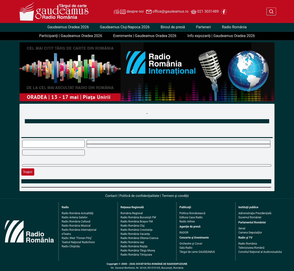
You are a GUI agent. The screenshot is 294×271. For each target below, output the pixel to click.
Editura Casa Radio (191, 217)
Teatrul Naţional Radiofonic (78, 242)
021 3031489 (205, 11)
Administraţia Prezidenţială (254, 213)
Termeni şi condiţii (175, 196)
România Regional (132, 213)
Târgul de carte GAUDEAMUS (197, 252)
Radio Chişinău (71, 246)
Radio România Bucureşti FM (138, 217)
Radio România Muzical (76, 225)
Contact (111, 196)
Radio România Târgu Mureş (138, 250)
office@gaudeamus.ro (167, 11)
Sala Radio (185, 247)
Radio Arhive (187, 221)
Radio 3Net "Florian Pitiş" (77, 238)
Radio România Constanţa (137, 229)
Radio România (234, 27)
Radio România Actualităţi (77, 213)
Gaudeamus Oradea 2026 (68, 27)
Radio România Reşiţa (134, 246)
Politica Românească (192, 213)
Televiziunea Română (251, 247)
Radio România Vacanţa (135, 234)
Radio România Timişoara (136, 254)
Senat (242, 228)
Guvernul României (249, 217)
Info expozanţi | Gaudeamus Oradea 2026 (221, 36)
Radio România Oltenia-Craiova (139, 238)
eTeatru (66, 234)
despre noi (129, 11)
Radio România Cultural (76, 221)
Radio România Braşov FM (137, 221)
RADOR (183, 232)
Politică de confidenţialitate (139, 196)
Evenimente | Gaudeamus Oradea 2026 (144, 36)
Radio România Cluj (132, 225)
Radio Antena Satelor (74, 217)
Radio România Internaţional (79, 229)
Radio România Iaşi (132, 242)
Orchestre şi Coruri (190, 243)
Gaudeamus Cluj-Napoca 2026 (125, 27)
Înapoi (27, 172)
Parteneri (203, 27)
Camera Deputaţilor (250, 232)
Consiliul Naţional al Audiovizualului (260, 252)
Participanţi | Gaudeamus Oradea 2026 (70, 36)
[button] (132, 71)
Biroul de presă (173, 27)
